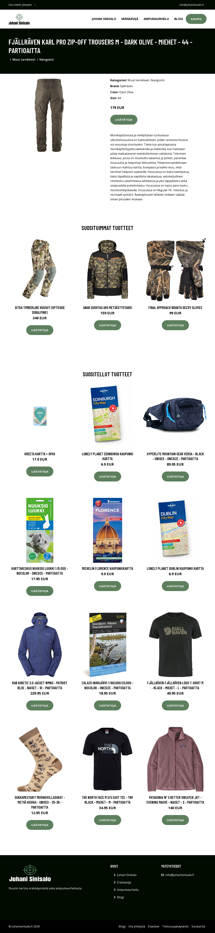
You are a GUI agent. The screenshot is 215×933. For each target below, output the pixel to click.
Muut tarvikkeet (24, 59)
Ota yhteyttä (136, 926)
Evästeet (153, 926)
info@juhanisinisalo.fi (191, 4)
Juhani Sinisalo (104, 19)
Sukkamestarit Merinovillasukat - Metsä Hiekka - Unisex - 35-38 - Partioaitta (40, 802)
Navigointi (46, 59)
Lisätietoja (123, 119)
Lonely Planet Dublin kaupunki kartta (175, 568)
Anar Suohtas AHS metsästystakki (107, 307)
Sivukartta (198, 926)
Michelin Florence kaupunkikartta (107, 568)
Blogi (178, 19)
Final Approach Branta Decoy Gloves (175, 307)
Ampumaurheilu (156, 19)
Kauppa (196, 19)
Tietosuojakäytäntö (175, 926)
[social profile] (35, 4)
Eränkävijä (130, 19)
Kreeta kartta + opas (39, 454)
